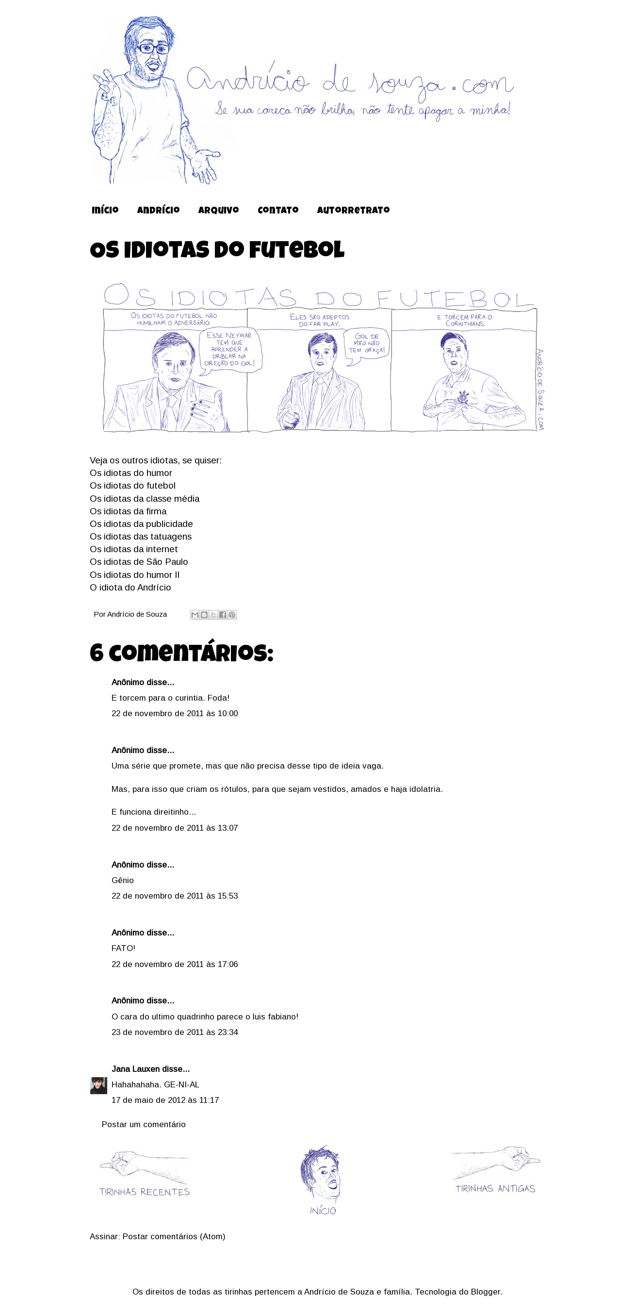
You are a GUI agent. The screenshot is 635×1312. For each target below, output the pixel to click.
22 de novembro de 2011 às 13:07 (175, 828)
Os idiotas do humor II (134, 575)
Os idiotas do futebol (133, 485)
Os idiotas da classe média (144, 498)
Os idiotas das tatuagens (141, 536)
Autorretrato (353, 211)
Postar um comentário (144, 1124)
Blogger (485, 1291)
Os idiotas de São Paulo (139, 562)
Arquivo (218, 211)
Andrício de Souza (138, 614)
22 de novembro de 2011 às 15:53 (175, 896)
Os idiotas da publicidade (141, 524)
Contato (278, 211)
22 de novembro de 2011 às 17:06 (175, 964)
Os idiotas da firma (128, 511)
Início (105, 211)
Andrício (158, 211)
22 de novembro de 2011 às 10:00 (175, 713)
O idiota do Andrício (130, 587)
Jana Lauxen (136, 1069)
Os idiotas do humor (131, 473)
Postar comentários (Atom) (174, 1236)
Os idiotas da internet (134, 549)
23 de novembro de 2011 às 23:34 (175, 1032)
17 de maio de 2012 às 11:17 (165, 1100)
